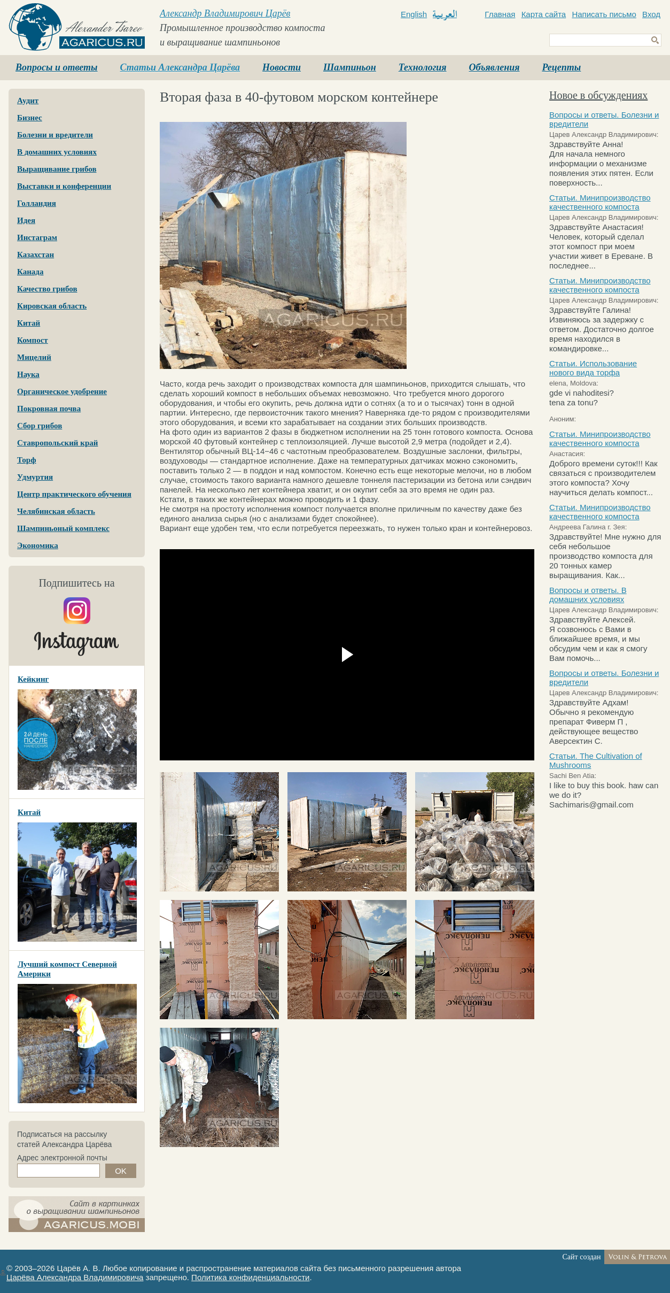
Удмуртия (35, 477)
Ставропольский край (57, 442)
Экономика (37, 545)
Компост (32, 340)
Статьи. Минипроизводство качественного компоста (600, 202)
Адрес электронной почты (62, 1157)
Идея (26, 220)
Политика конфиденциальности (250, 1277)
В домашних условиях (57, 152)
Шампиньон (349, 67)
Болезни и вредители (55, 134)
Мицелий (34, 357)
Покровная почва (49, 408)
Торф (26, 460)
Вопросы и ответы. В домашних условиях (588, 595)
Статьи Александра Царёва (180, 67)
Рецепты (561, 67)
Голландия (36, 203)
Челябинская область (56, 511)
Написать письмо (604, 14)
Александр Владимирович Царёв (225, 13)
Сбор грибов (39, 425)
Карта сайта (543, 14)
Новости (281, 67)
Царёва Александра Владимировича (74, 1277)
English (414, 14)
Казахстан (35, 254)
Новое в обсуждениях (598, 95)
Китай (28, 323)
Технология (423, 67)
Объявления (494, 67)
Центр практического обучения (74, 494)
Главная (500, 14)
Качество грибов (47, 288)
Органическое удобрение (62, 391)
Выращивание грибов (56, 169)
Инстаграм (37, 237)
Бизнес (29, 117)
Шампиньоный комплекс (63, 528)
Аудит (27, 100)
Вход (651, 14)
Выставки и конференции (64, 186)
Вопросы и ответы (56, 67)
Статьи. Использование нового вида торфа (593, 368)
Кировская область (52, 306)
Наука (28, 374)
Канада (30, 271)
